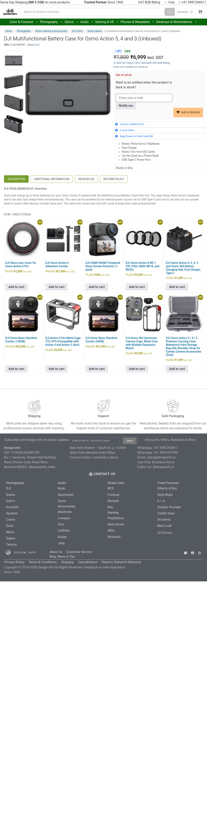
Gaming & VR (107, 22)
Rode (61, 488)
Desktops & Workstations (176, 22)
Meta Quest (116, 523)
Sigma (10, 536)
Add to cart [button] (16, 287)
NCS (111, 488)
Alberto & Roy (167, 488)
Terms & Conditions (42, 558)
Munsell (113, 500)
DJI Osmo (77, 31)
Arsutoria (164, 518)
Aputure (11, 512)
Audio (87, 22)
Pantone (113, 494)
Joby (61, 541)
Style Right (165, 494)
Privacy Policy (14, 558)
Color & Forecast (24, 22)
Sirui (61, 523)
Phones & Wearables (138, 22)
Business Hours (163, 462)
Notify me (126, 106)
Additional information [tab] (51, 179)
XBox (111, 529)
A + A (161, 500)
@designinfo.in (163, 467)
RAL (110, 506)
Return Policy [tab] (114, 179)
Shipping (67, 558)
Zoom (62, 500)
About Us (56, 549)
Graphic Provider (169, 506)
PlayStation (116, 517)
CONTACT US (104, 474)
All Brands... (165, 531)
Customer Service (79, 549)
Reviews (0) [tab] (86, 179)
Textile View (166, 512)
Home (8, 31)
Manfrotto (65, 511)
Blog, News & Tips (62, 553)
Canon (10, 518)
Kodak (62, 535)
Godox (10, 494)
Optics (72, 22)
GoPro (10, 500)
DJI (37, 44)
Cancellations (87, 558)
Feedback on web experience (104, 563)
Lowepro (64, 517)
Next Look (164, 524)
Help (169, 2)
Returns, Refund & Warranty (121, 558)
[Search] (170, 12)
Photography (51, 22)
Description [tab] (16, 179)
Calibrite (64, 529)
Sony (9, 524)
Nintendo (114, 535)
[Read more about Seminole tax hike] (8, 550)
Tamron (11, 542)
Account (185, 12)
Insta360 (12, 506)
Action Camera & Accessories (51, 31)
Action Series (94, 31)
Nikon (10, 530)
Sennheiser (66, 494)
